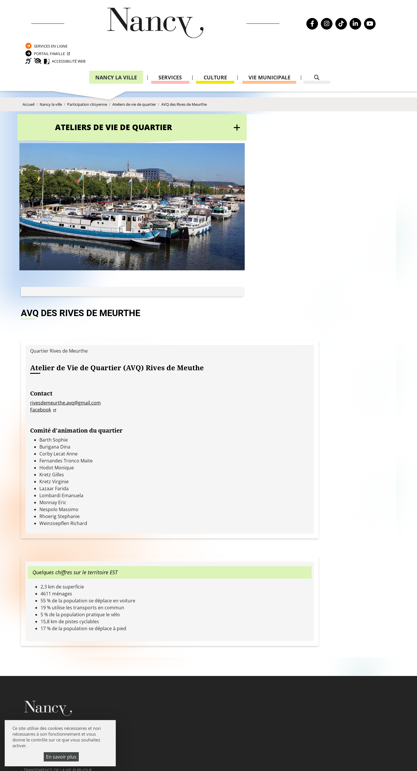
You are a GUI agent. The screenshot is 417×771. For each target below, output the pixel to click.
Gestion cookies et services (278, 758)
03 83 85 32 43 (361, 638)
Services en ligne (333, 13)
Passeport (287, 548)
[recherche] (316, 54)
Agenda (31, 546)
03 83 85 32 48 (288, 610)
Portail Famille (332, 24)
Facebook (166, 210)
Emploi (31, 562)
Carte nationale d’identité (300, 556)
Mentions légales (42, 586)
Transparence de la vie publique (58, 578)
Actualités (35, 554)
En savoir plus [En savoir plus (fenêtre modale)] (61, 757)
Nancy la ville (116, 53)
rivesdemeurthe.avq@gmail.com (191, 203)
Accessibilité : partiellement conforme (65, 602)
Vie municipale (269, 53)
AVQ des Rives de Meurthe (184, 89)
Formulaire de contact (169, 581)
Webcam (32, 570)
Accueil (28, 89)
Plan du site (36, 610)
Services (170, 53)
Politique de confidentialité (55, 594)
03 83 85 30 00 (186, 564)
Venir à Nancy (140, 751)
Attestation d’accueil (295, 564)
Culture (215, 53)
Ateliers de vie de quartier (134, 89)
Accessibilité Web (342, 36)
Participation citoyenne (87, 89)
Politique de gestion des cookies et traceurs (190, 758)
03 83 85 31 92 (361, 576)
